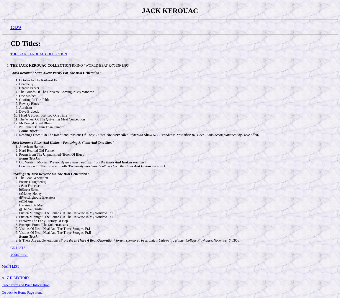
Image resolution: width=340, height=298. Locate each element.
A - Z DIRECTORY (15, 278)
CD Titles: (25, 43)
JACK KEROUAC (170, 11)
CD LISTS (17, 248)
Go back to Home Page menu (22, 292)
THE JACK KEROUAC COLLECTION (38, 54)
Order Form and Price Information (25, 285)
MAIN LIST (19, 255)
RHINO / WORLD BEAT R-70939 (69, 65)
